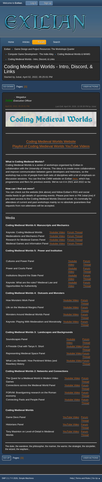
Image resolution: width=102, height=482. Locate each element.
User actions (90, 87)
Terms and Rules (83, 478)
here (75, 178)
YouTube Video (71, 417)
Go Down (8, 87)
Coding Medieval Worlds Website (51, 141)
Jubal (9, 100)
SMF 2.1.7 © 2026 (10, 478)
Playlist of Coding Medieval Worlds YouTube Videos (51, 146)
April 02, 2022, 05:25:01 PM (17, 106)
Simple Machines (26, 478)
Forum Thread (74, 232)
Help (72, 478)
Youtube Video (57, 232)
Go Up (6, 458)
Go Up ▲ (96, 478)
